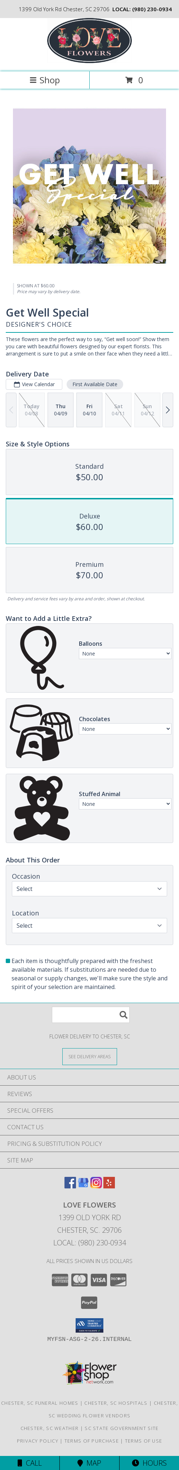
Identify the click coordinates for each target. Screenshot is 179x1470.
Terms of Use (143, 1441)
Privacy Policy (37, 1441)
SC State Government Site (121, 1428)
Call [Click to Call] (30, 1463)
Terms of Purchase (91, 1441)
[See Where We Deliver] (89, 1056)
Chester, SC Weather (50, 1428)
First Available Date (94, 384)
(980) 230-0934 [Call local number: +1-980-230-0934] (152, 9)
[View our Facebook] (70, 1186)
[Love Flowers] (89, 61)
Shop (45, 80)
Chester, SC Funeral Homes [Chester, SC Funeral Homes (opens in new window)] (40, 1403)
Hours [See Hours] (149, 1463)
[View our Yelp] (109, 1186)
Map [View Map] (89, 1463)
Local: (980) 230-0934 (89, 1243)
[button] (89, 1325)
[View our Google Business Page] (83, 1186)
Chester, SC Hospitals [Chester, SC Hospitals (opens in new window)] (115, 1403)
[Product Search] (91, 1015)
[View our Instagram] (96, 1186)
